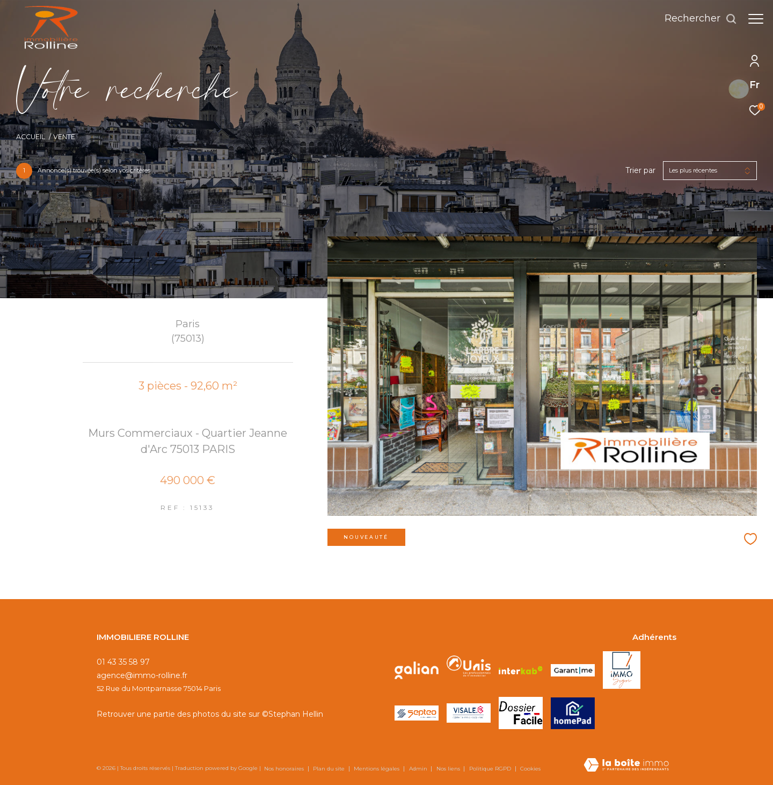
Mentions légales (377, 768)
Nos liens (449, 768)
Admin (419, 768)
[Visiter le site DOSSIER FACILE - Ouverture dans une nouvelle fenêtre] (521, 713)
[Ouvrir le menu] (756, 19)
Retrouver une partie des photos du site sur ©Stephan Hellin (210, 714)
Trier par (640, 170)
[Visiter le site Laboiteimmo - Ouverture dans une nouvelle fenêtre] (626, 765)
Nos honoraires (284, 768)
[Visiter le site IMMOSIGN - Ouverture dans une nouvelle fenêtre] (621, 670)
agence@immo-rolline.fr (142, 675)
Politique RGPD (490, 768)
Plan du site (329, 768)
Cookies (530, 769)
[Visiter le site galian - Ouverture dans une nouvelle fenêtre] (417, 670)
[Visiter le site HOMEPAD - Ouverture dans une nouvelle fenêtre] (573, 713)
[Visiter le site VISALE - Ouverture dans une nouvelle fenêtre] (469, 712)
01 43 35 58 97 (123, 662)
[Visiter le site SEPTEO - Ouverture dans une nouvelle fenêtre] (417, 713)
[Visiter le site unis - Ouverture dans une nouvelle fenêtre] (469, 670)
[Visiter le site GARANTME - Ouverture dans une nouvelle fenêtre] (573, 670)
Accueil (30, 137)
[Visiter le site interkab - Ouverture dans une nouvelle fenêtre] (521, 670)
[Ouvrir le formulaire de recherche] (695, 19)
